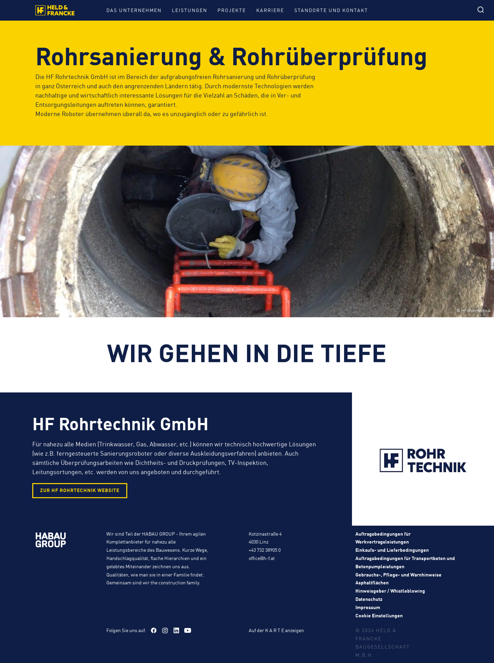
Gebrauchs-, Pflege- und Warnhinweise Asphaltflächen (398, 578)
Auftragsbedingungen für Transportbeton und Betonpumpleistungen (405, 562)
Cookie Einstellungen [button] (379, 615)
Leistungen (189, 10)
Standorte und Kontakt (331, 10)
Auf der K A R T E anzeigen (276, 630)
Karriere (270, 10)
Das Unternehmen (134, 10)
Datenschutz (369, 598)
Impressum (367, 607)
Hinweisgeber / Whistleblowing (390, 590)
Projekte (231, 10)
